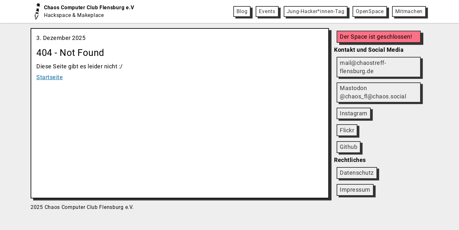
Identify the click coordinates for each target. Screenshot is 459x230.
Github (348, 147)
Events (267, 11)
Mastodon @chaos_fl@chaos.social (373, 92)
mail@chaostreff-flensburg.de (363, 67)
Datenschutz (357, 173)
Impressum (355, 190)
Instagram (354, 113)
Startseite (49, 77)
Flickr (347, 130)
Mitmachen (409, 11)
